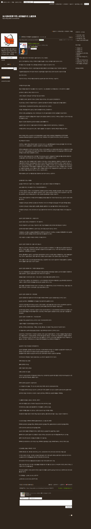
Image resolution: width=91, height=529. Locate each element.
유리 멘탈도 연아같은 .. (83, 63)
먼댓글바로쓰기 (68, 488)
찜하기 (62, 484)
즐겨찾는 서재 (79, 4)
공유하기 (55, 484)
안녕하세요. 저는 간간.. (83, 61)
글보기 (54, 31)
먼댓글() (25, 484)
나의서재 (52, 4)
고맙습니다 (79, 48)
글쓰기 (72, 4)
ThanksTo (69, 484)
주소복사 (60, 488)
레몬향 (60, 39)
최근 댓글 (78, 45)
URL (50, 493)
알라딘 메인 (18, 2)
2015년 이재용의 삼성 (33, 43)
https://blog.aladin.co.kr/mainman (10, 18)
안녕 (78, 58)
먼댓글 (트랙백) (79, 68)
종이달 (27, 493)
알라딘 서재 (6, 2)
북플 (12, 2)
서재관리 (66, 4)
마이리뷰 (42, 36)
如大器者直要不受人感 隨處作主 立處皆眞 (19, 16)
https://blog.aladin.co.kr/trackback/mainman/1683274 (39, 488)
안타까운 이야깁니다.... (83, 56)
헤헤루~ (79, 55)
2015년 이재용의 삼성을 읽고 (30, 37)
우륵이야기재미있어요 (82, 60)
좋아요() (30, 484)
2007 (8, 64)
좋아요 (50, 484)
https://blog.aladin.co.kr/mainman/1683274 (29, 39)
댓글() (71, 37)
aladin (8, 81)
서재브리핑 (59, 4)
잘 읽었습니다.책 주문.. (83, 53)
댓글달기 (46, 493)
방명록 (3, 60)
